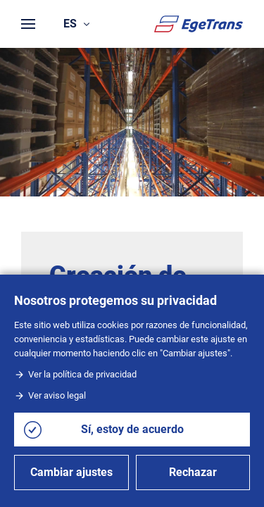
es (76, 23)
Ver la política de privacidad (75, 374)
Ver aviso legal (50, 395)
